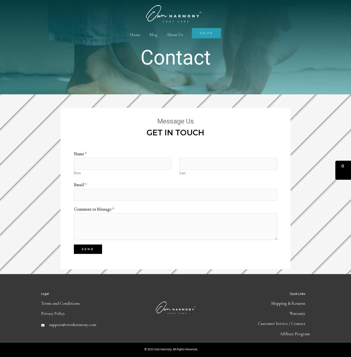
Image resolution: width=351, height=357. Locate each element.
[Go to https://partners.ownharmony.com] (265, 334)
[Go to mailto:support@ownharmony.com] (86, 325)
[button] (343, 170)
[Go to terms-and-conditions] (86, 303)
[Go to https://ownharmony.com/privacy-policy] (86, 313)
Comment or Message (94, 209)
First (77, 173)
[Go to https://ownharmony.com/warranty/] (265, 313)
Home (135, 34)
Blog (154, 34)
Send (88, 249)
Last (183, 173)
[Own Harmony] (173, 9)
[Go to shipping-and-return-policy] (265, 303)
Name (80, 153)
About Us (175, 34)
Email (80, 184)
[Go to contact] (265, 323)
